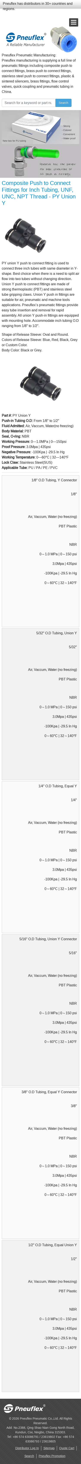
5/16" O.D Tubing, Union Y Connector (48, 939)
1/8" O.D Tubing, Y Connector (54, 480)
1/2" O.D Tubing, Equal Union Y (52, 1245)
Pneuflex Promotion (52, 1456)
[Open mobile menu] (73, 22)
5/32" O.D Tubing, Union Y (56, 633)
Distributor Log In (27, 1448)
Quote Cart (66, 1448)
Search (63, 102)
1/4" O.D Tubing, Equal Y (57, 786)
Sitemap (49, 1448)
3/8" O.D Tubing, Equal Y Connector (49, 1092)
